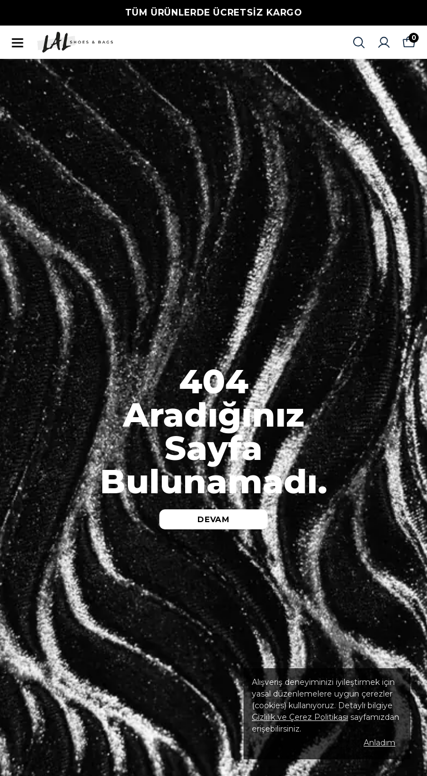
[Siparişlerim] (384, 42)
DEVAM (213, 519)
